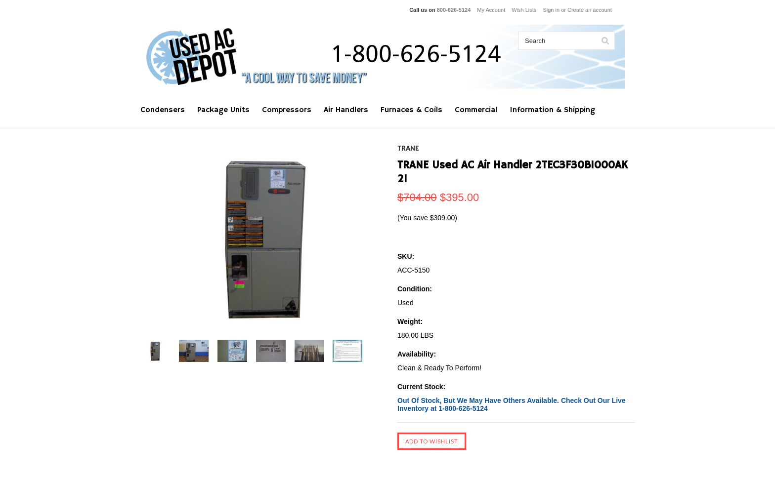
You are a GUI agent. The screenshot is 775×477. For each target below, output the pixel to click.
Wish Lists (524, 10)
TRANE (408, 149)
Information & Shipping (552, 110)
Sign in (551, 10)
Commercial (476, 110)
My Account (491, 10)
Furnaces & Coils (411, 110)
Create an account (589, 10)
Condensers (162, 110)
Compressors (286, 110)
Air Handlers (346, 110)
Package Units (223, 110)
